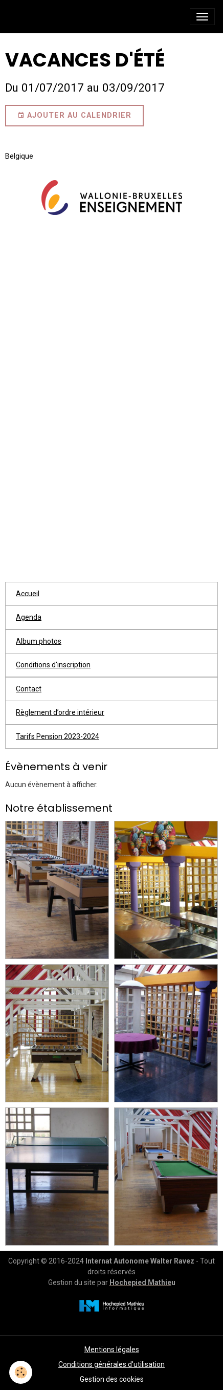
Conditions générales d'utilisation (111, 1364)
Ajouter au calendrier (74, 115)
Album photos (38, 641)
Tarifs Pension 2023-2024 (57, 736)
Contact (28, 689)
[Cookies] (20, 1372)
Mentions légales (111, 1349)
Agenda (28, 617)
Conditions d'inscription (53, 665)
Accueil (27, 594)
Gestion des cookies (112, 1379)
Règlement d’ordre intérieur (60, 712)
